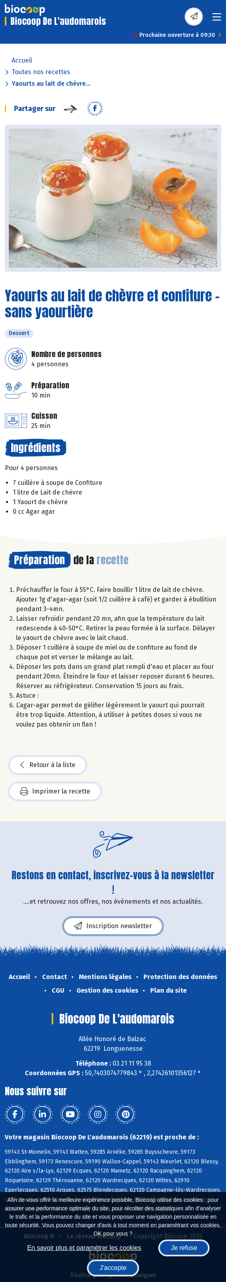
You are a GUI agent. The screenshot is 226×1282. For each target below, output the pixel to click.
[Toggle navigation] (216, 19)
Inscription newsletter (113, 926)
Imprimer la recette (55, 791)
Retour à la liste (47, 765)
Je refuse (184, 1247)
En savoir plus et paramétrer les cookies (84, 1247)
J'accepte (112, 1267)
